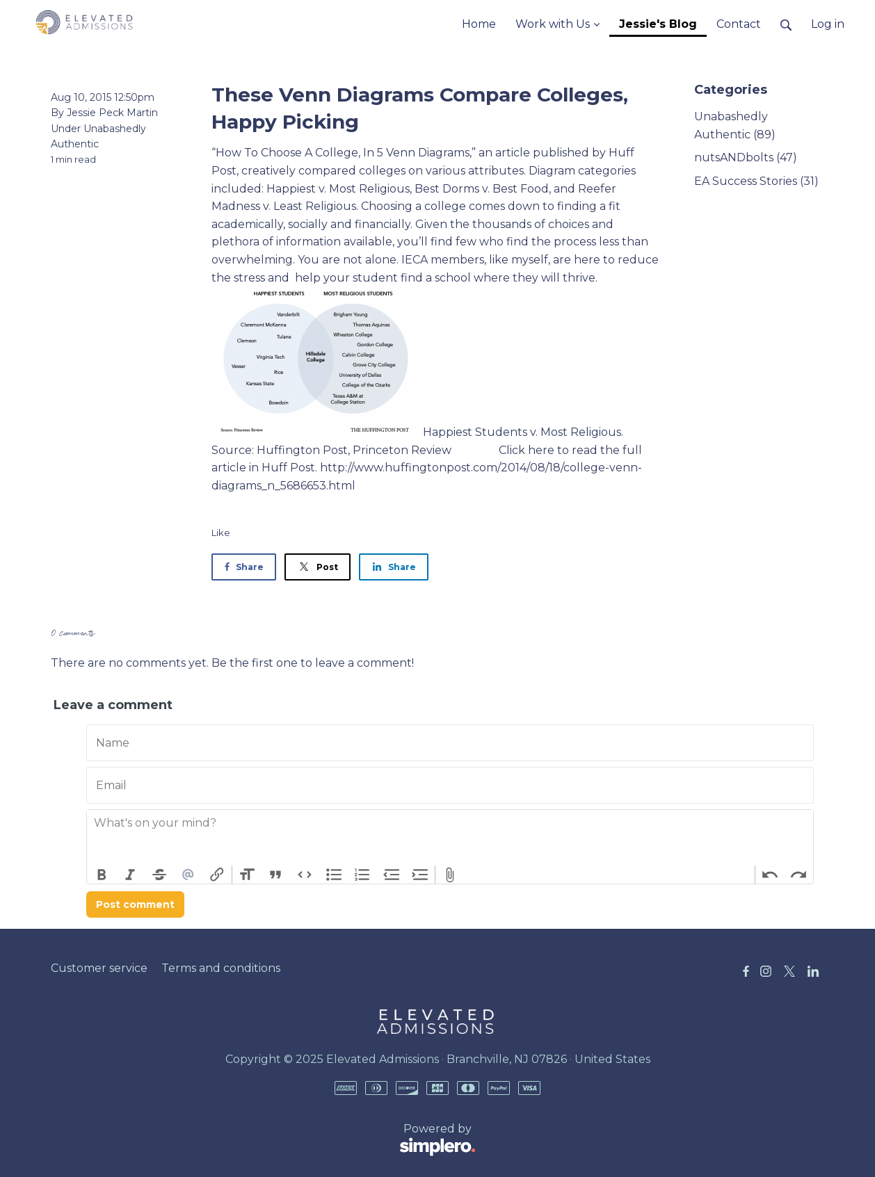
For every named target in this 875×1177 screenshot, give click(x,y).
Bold (101, 875)
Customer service (99, 968)
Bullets (333, 875)
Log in (827, 24)
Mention (188, 875)
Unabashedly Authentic (735, 125)
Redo (798, 875)
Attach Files (450, 875)
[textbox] (450, 838)
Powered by (263, 1140)
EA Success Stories (756, 181)
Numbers (362, 875)
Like (220, 532)
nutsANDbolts (745, 157)
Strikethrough (159, 875)
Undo (770, 875)
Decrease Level (391, 875)
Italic (130, 875)
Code (304, 875)
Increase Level (420, 875)
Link (217, 875)
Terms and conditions (220, 968)
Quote (276, 875)
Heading (247, 875)
